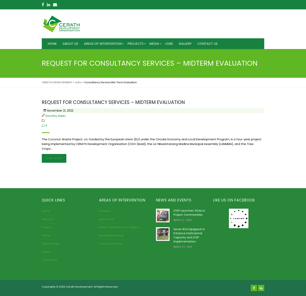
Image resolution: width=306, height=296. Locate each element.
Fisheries (104, 211)
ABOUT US (70, 43)
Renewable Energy (111, 235)
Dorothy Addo (55, 116)
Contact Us (49, 260)
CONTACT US (207, 43)
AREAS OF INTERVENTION (103, 43)
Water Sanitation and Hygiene (119, 227)
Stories (46, 235)
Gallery (46, 252)
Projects (47, 227)
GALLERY (185, 43)
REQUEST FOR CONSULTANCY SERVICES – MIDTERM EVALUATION (113, 102)
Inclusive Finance (110, 244)
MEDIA (154, 43)
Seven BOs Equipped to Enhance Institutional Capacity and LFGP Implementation (189, 235)
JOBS (169, 43)
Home (46, 211)
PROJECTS (135, 43)
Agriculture (106, 219)
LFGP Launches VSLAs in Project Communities (189, 213)
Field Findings (51, 244)
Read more (54, 158)
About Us (48, 219)
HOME (52, 43)
